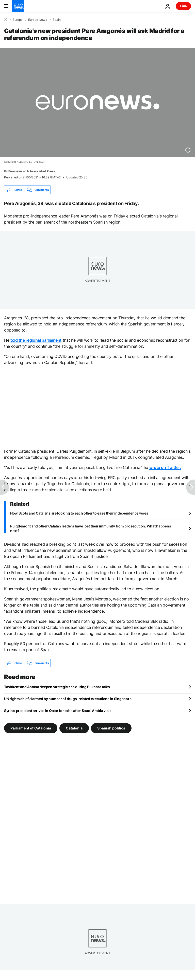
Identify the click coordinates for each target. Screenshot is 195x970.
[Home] (5, 19)
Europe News (37, 19)
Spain (57, 19)
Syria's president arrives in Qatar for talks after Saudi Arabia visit (57, 710)
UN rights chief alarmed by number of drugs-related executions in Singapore (67, 699)
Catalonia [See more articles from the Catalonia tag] (74, 728)
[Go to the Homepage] (18, 6)
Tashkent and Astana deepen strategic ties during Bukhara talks (57, 687)
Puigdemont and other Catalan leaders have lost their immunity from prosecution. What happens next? (90, 528)
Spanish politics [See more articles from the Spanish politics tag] (111, 728)
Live (183, 6)
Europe (18, 19)
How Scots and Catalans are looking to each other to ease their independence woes (79, 513)
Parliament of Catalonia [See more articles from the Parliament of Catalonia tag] (30, 728)
